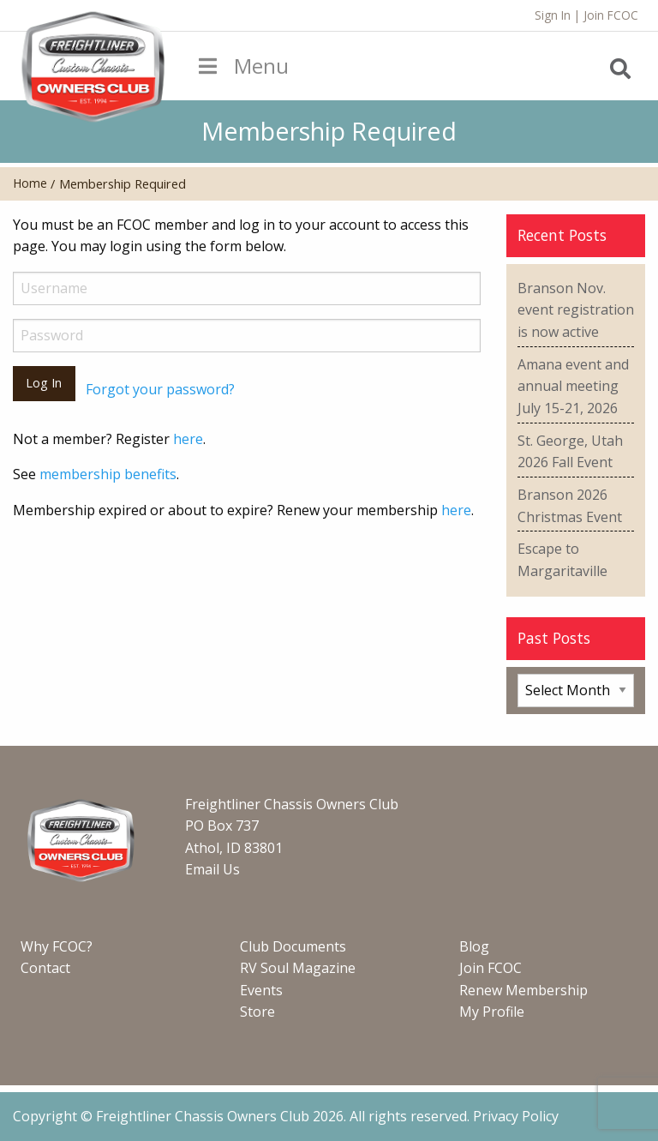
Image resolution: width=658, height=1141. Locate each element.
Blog (474, 946)
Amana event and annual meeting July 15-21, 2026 (573, 386)
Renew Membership (523, 990)
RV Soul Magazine (298, 967)
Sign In (553, 15)
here (188, 438)
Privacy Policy (516, 1116)
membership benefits (107, 474)
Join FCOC (610, 15)
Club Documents (293, 946)
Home (30, 183)
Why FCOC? (57, 946)
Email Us (212, 869)
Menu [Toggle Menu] (241, 65)
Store (257, 1011)
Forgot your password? (160, 389)
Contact (45, 967)
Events (261, 990)
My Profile (491, 1011)
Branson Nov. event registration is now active (575, 310)
